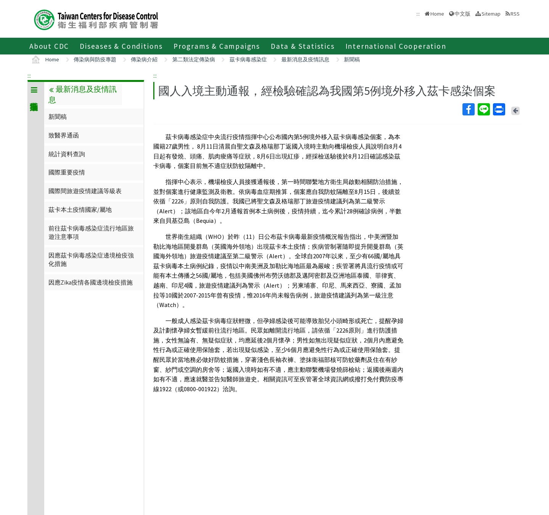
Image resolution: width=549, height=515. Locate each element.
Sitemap (491, 13)
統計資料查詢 (66, 154)
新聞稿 (352, 59)
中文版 (462, 14)
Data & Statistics (303, 46)
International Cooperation (395, 46)
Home (437, 13)
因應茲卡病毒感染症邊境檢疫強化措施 (91, 259)
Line (483, 109)
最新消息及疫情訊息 (305, 59)
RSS (515, 13)
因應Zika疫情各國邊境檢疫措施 (90, 282)
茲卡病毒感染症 (248, 59)
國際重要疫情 (66, 172)
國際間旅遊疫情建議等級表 (85, 191)
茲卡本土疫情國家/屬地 (80, 209)
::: (29, 75)
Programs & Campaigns (216, 46)
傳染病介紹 (144, 59)
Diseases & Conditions (121, 46)
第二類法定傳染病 (193, 59)
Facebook (468, 109)
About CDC (49, 46)
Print (498, 109)
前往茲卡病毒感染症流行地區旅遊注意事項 (91, 232)
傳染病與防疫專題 (95, 59)
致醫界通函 (63, 135)
